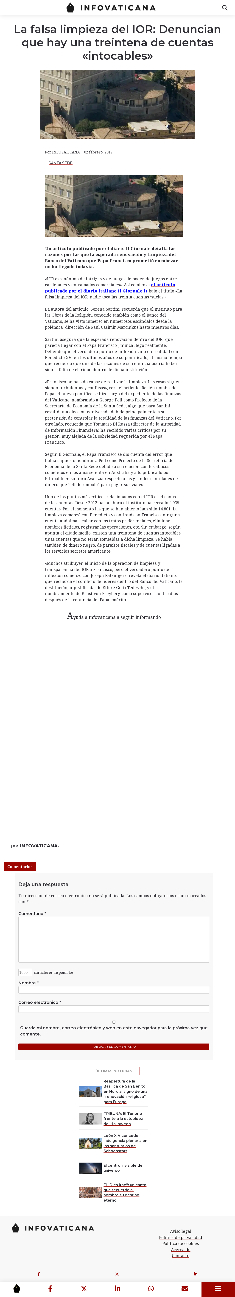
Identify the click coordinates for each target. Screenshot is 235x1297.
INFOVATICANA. (39, 846)
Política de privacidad (180, 1237)
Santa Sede (61, 163)
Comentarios (20, 866)
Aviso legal (180, 1231)
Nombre (28, 982)
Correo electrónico (39, 1002)
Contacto (180, 1255)
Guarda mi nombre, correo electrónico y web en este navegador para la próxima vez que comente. (114, 1030)
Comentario (32, 913)
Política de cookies (180, 1243)
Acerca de (180, 1249)
